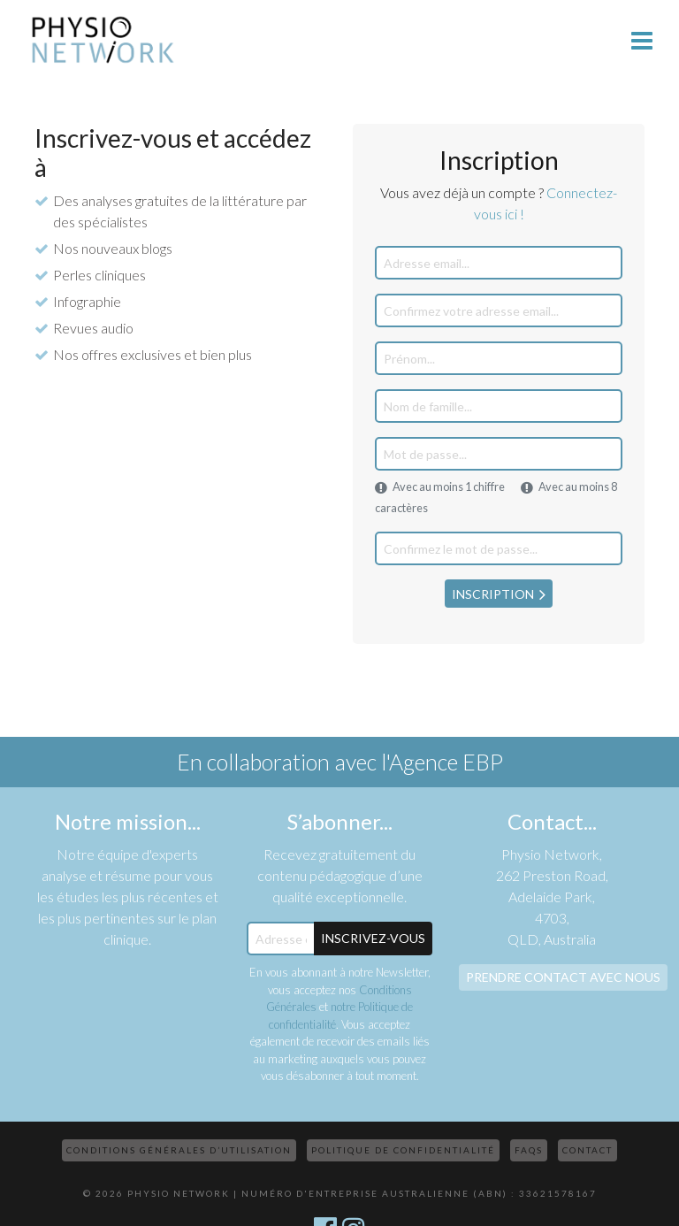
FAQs (529, 1150)
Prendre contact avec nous (563, 977)
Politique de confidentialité (403, 1150)
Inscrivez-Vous (373, 938)
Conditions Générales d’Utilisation (179, 1150)
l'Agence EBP (442, 761)
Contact (587, 1150)
